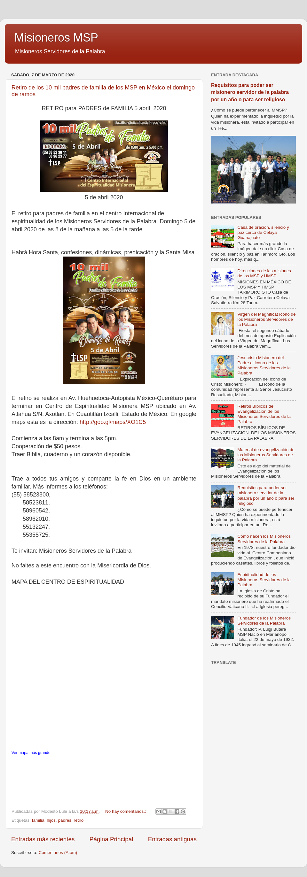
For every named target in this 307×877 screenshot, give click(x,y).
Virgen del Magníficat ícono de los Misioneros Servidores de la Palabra (266, 319)
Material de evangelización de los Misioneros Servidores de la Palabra (266, 454)
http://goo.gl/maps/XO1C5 (113, 422)
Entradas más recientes (43, 839)
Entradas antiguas (172, 839)
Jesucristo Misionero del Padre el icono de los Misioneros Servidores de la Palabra (264, 365)
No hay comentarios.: (126, 811)
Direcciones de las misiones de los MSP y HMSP (264, 273)
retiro (78, 820)
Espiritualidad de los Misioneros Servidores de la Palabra (264, 579)
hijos (51, 820)
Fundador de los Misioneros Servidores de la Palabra (264, 621)
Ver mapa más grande (31, 752)
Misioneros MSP (56, 37)
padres (64, 820)
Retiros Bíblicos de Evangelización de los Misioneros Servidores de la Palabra (264, 414)
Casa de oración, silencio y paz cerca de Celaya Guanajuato (263, 232)
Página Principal (111, 839)
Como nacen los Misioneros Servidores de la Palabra (264, 539)
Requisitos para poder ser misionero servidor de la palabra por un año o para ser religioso (250, 92)
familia (38, 820)
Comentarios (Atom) (58, 852)
